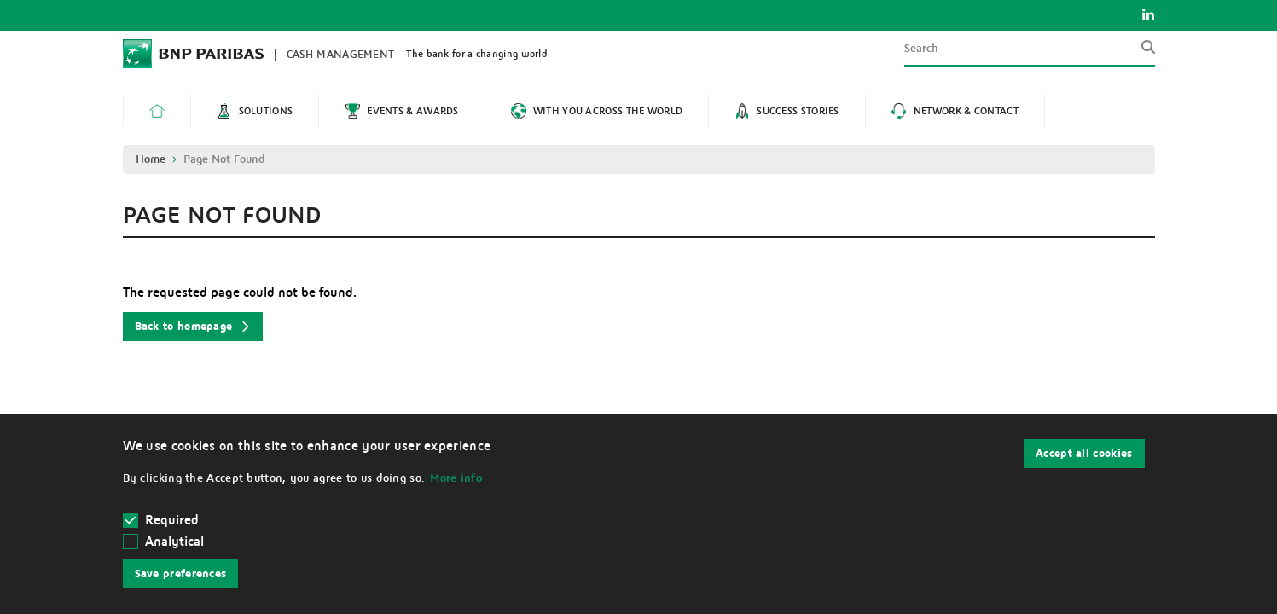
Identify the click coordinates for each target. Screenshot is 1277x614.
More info (456, 478)
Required (162, 520)
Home (150, 159)
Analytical (174, 541)
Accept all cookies (1084, 454)
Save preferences (181, 574)
